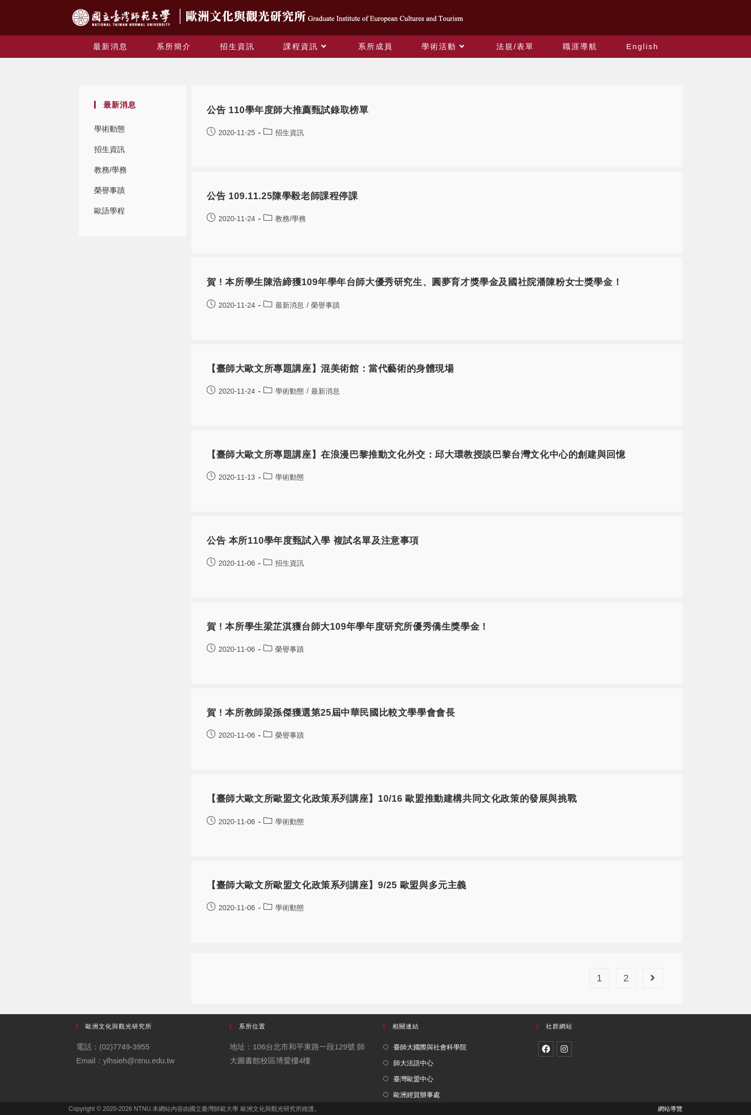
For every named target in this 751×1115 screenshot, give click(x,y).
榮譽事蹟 (109, 190)
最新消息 (289, 305)
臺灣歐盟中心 (413, 1079)
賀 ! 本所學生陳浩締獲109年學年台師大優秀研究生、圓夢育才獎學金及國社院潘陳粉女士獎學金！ (414, 282)
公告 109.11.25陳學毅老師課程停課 (282, 196)
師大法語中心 (413, 1063)
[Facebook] (546, 1049)
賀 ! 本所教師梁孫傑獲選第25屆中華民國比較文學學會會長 (331, 712)
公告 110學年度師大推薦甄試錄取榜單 (287, 110)
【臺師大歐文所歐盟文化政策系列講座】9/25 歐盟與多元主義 (337, 885)
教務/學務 (110, 169)
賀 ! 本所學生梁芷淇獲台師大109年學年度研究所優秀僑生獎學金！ (348, 626)
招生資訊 (109, 149)
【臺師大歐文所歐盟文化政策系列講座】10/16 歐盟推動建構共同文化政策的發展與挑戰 (392, 799)
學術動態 (109, 128)
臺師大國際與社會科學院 (430, 1047)
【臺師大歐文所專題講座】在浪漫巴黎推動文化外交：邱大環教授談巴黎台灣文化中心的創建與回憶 (416, 454)
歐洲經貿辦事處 (416, 1095)
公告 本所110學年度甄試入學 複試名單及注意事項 (313, 540)
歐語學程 (109, 210)
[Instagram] (564, 1049)
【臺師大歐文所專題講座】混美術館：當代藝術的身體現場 (330, 368)
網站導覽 (670, 1108)
